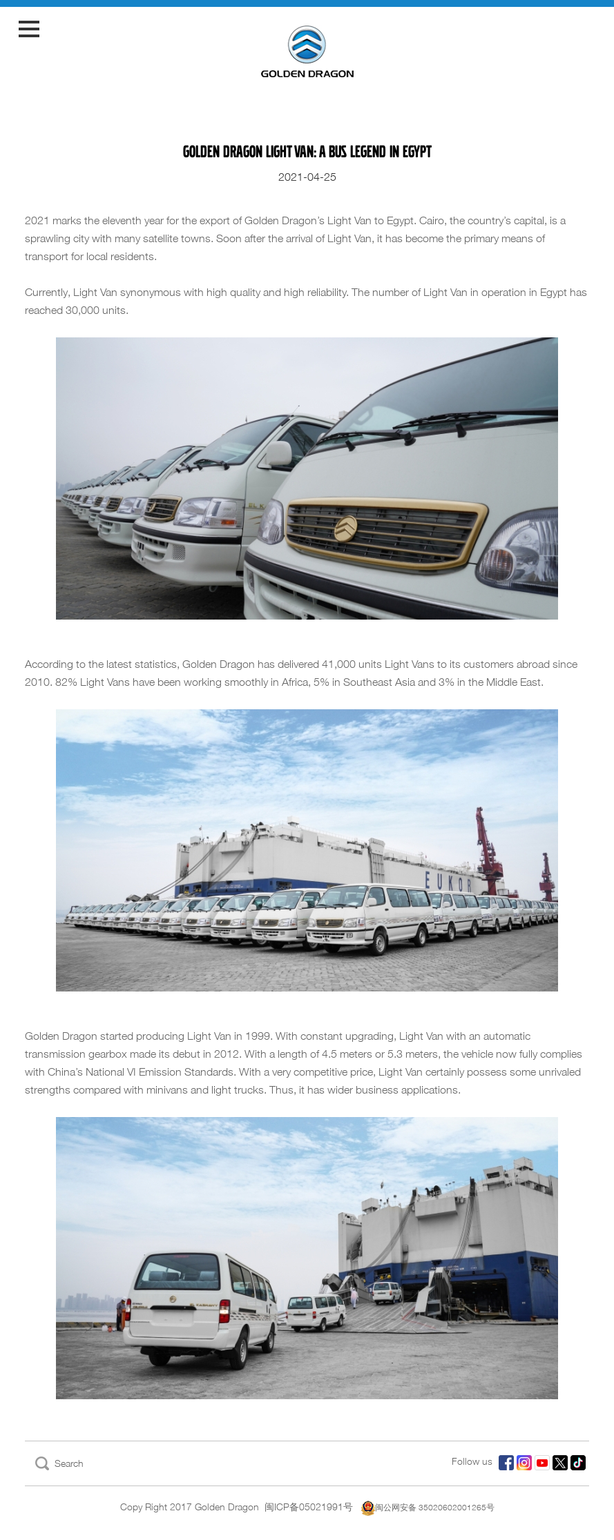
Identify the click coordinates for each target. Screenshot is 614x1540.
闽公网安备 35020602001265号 (428, 1507)
